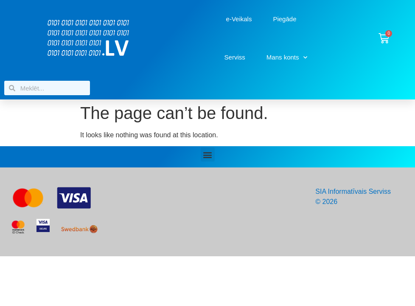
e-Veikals (239, 19)
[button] (208, 154)
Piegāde (284, 19)
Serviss (234, 57)
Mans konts (286, 57)
